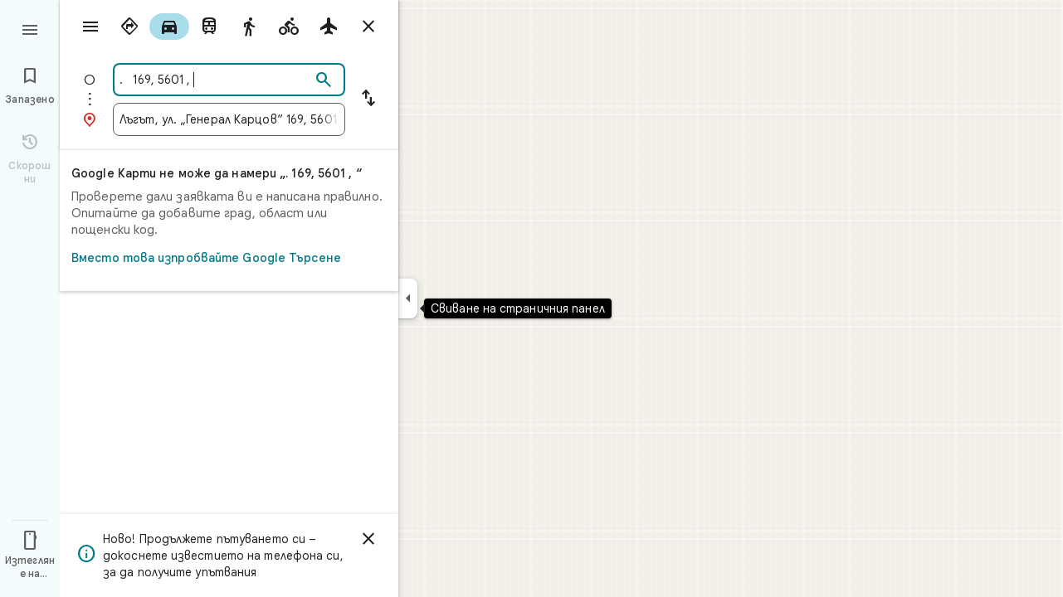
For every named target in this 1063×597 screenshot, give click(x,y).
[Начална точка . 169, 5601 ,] (214, 80)
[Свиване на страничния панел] (407, 298)
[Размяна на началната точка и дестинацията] (368, 99)
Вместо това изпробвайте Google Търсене (224, 257)
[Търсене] (324, 80)
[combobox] (214, 79)
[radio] (129, 26)
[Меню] (30, 28)
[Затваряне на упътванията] (368, 26)
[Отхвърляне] (368, 539)
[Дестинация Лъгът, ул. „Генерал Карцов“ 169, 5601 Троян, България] (229, 119)
